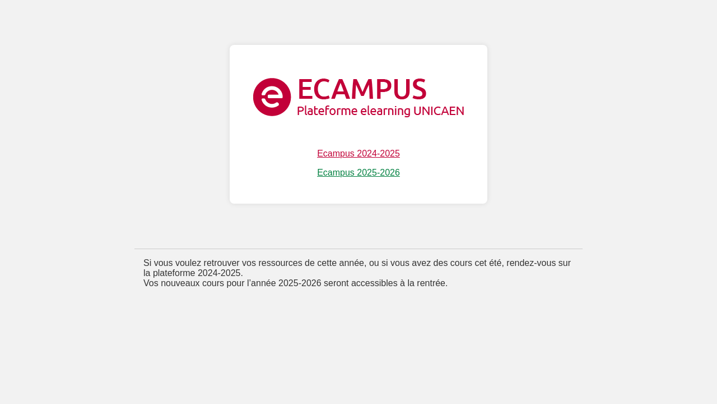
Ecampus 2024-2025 (358, 153)
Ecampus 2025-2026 (358, 172)
